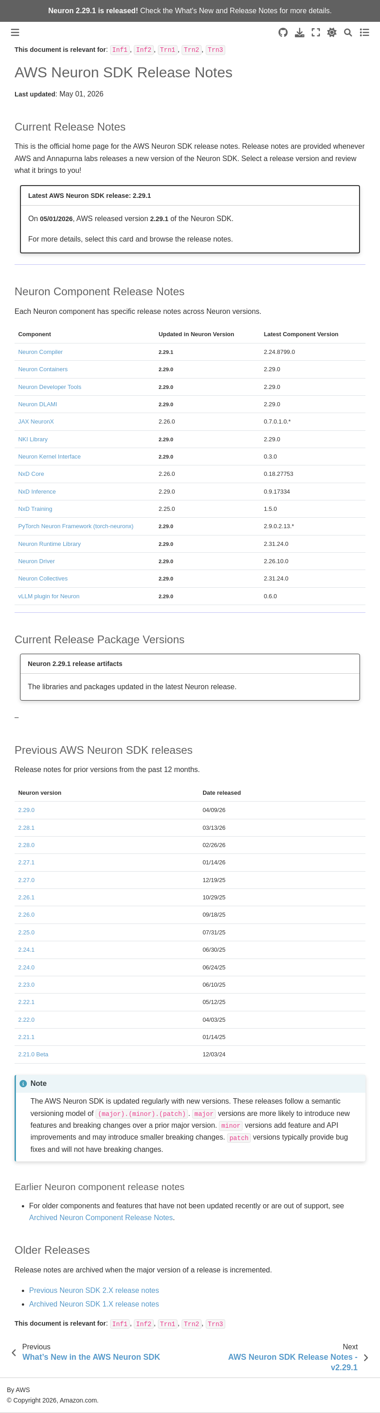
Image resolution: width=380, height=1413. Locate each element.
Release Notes (254, 11)
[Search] (348, 32)
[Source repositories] (283, 32)
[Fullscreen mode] (316, 32)
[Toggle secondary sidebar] (364, 32)
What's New (194, 11)
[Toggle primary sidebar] (15, 32)
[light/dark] (332, 32)
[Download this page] (299, 32)
